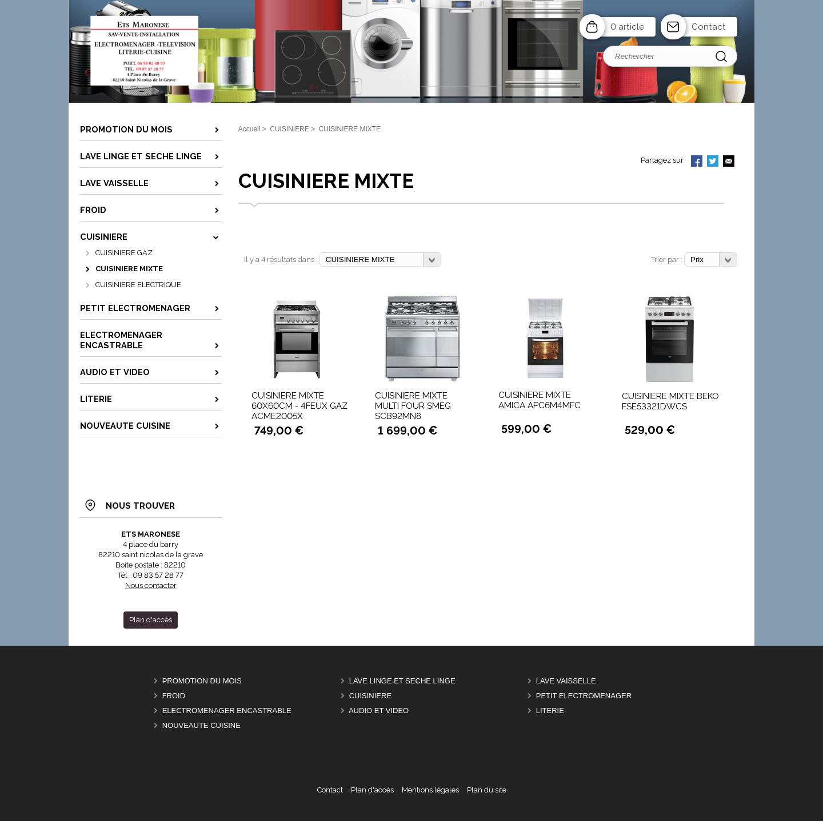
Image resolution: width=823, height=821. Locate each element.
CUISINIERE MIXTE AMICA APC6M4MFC (539, 400)
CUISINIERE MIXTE (129, 268)
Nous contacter (151, 585)
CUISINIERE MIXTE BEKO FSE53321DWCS (670, 401)
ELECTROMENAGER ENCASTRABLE (226, 710)
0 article (627, 27)
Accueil (249, 129)
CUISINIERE (370, 695)
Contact (709, 27)
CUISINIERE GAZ (124, 252)
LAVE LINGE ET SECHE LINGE (402, 681)
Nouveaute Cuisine (201, 725)
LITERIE (550, 710)
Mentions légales (430, 790)
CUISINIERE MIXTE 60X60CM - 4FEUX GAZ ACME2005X (299, 406)
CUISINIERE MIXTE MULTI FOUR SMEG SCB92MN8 (413, 406)
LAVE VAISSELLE (566, 681)
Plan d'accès (372, 790)
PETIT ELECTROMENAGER (584, 695)
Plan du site (486, 790)
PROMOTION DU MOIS (202, 681)
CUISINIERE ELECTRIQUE (138, 284)
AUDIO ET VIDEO (379, 710)
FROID (173, 695)
